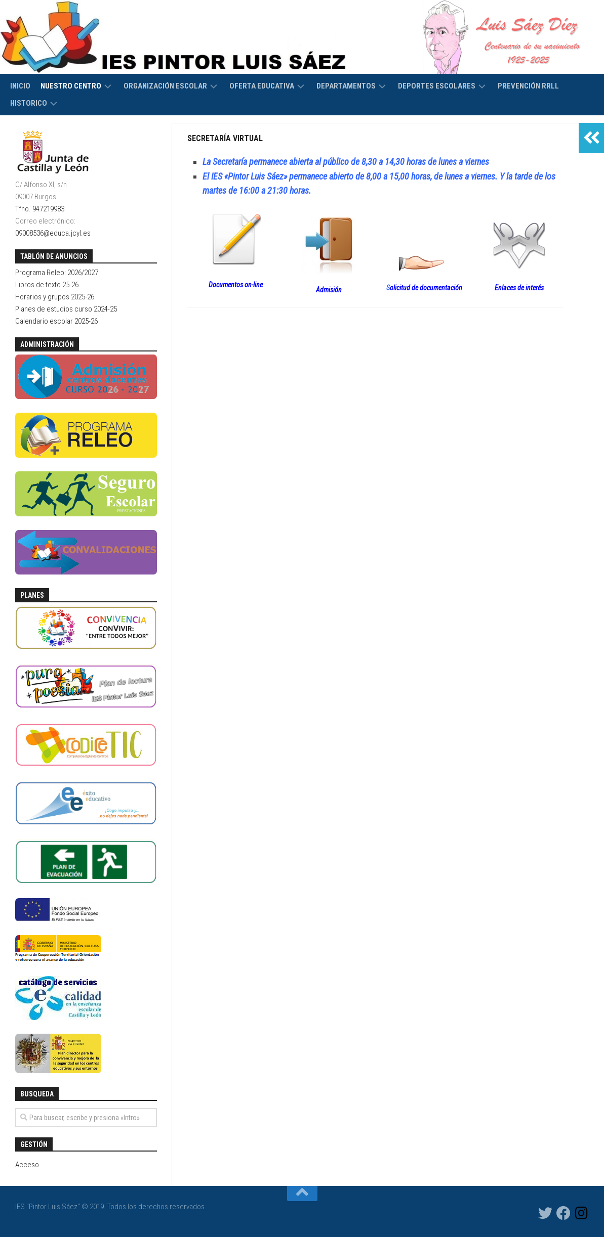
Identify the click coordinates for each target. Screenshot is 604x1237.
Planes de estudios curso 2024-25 (66, 309)
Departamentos (346, 86)
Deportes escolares (436, 86)
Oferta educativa (261, 86)
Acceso (27, 1164)
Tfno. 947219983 (39, 208)
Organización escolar (165, 86)
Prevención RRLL (528, 86)
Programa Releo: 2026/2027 (56, 272)
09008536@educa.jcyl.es (53, 233)
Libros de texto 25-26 (46, 284)
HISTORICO (28, 103)
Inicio (20, 86)
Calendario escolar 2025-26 (56, 321)
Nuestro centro (71, 86)
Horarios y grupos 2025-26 (54, 296)
